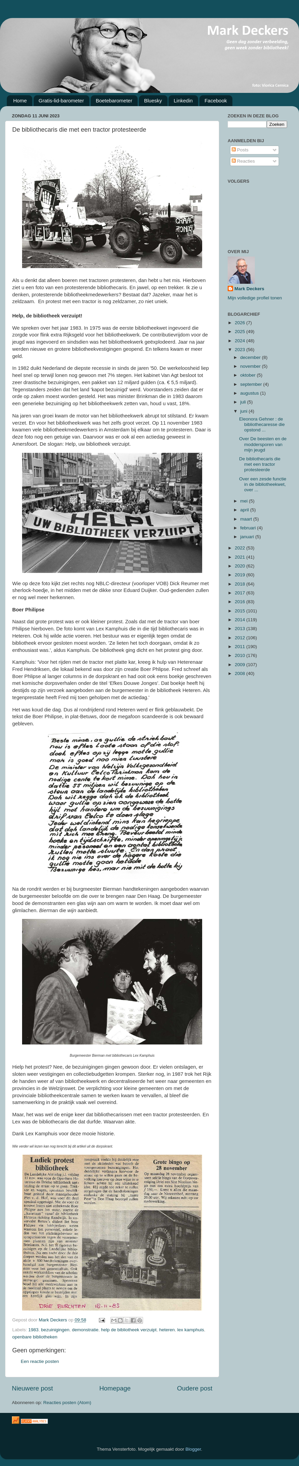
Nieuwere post (32, 1388)
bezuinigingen (55, 1329)
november (251, 366)
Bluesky (153, 100)
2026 (240, 322)
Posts (240, 149)
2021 (240, 557)
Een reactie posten (40, 1361)
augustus (250, 393)
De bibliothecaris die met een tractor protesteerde (260, 464)
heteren (167, 1329)
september (251, 384)
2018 (240, 584)
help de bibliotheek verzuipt (129, 1329)
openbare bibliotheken (34, 1336)
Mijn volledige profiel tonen (255, 297)
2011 (240, 646)
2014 (240, 619)
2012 (240, 637)
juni (244, 411)
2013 (240, 628)
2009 (240, 664)
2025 (240, 331)
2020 (240, 566)
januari (247, 536)
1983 (33, 1329)
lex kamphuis (190, 1329)
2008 (240, 673)
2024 (240, 340)
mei (244, 501)
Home (20, 100)
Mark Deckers (249, 288)
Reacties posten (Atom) (67, 1402)
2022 (240, 547)
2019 (240, 574)
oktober (248, 375)
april (245, 509)
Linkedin (183, 100)
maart (246, 519)
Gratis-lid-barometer (61, 100)
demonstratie (85, 1329)
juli (243, 402)
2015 (240, 610)
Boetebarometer (114, 100)
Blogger (193, 1449)
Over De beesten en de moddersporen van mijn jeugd (263, 444)
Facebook (216, 100)
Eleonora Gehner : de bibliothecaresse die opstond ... (262, 424)
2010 (240, 655)
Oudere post (194, 1388)
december (251, 357)
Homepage (114, 1388)
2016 (240, 601)
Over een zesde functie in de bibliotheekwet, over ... (262, 484)
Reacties (243, 161)
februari (248, 527)
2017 (240, 592)
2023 (240, 349)
